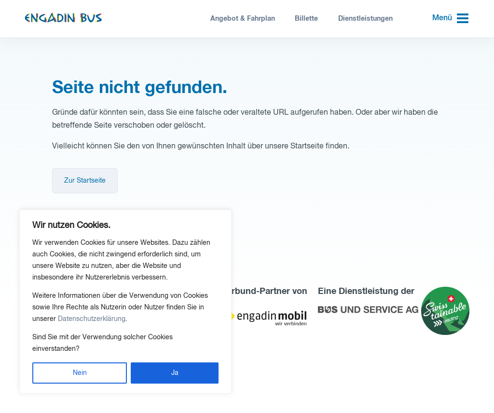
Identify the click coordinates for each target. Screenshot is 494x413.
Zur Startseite (85, 180)
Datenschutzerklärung (91, 319)
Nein (80, 373)
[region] (125, 302)
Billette (306, 18)
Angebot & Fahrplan (242, 18)
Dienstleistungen (365, 18)
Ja (174, 373)
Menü (442, 18)
